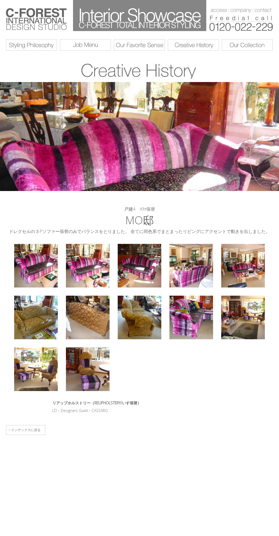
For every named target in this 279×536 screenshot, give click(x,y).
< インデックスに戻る (24, 430)
